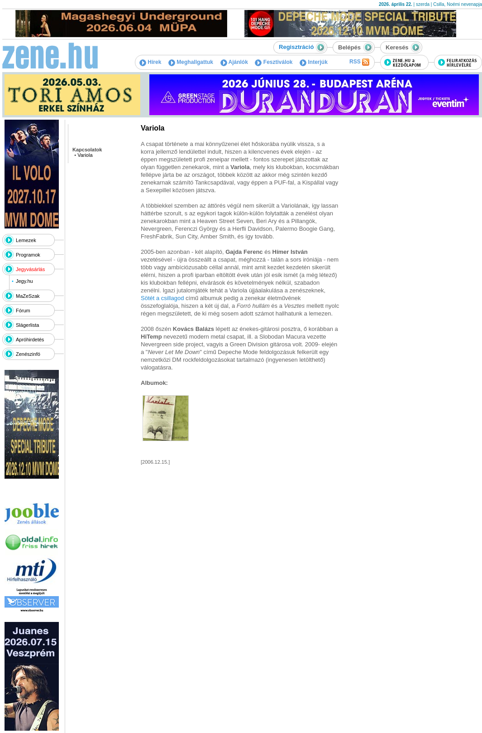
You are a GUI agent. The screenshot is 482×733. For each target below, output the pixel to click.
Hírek (150, 62)
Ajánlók (234, 62)
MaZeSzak (28, 296)
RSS (359, 62)
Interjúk (314, 62)
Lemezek (26, 240)
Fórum (23, 310)
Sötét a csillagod (163, 298)
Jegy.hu (24, 281)
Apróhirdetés (30, 339)
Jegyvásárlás (30, 269)
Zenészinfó (28, 354)
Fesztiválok (273, 62)
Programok (28, 254)
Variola (84, 155)
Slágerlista (27, 325)
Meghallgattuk (190, 62)
